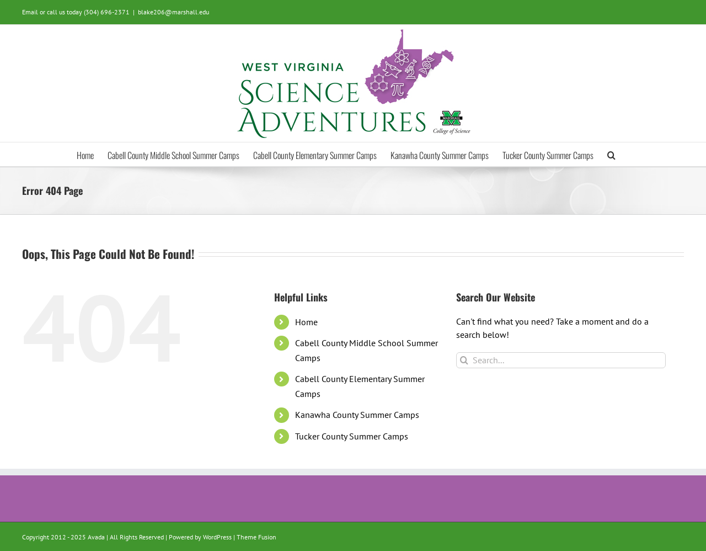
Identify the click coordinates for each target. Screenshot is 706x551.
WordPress (217, 537)
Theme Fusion (256, 537)
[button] (611, 154)
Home (306, 321)
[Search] (464, 360)
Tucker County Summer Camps (351, 436)
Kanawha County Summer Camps (357, 414)
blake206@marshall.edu (173, 12)
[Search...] (561, 360)
